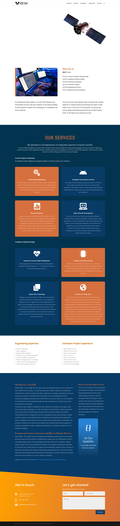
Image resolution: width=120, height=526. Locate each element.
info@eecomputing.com (27, 505)
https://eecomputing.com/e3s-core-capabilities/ (51, 459)
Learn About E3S (41, 38)
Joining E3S (91, 3)
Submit (100, 512)
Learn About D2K (23, 38)
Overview (68, 3)
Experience (83, 3)
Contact (99, 3)
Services (76, 3)
